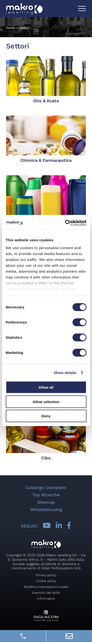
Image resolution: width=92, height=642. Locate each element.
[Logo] (24, 8)
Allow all (46, 387)
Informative (46, 598)
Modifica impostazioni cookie (46, 587)
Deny (46, 416)
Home (10, 28)
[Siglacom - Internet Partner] (46, 620)
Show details (65, 372)
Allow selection (46, 401)
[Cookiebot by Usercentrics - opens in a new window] (65, 223)
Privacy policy (46, 575)
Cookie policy (46, 581)
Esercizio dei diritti (46, 593)
